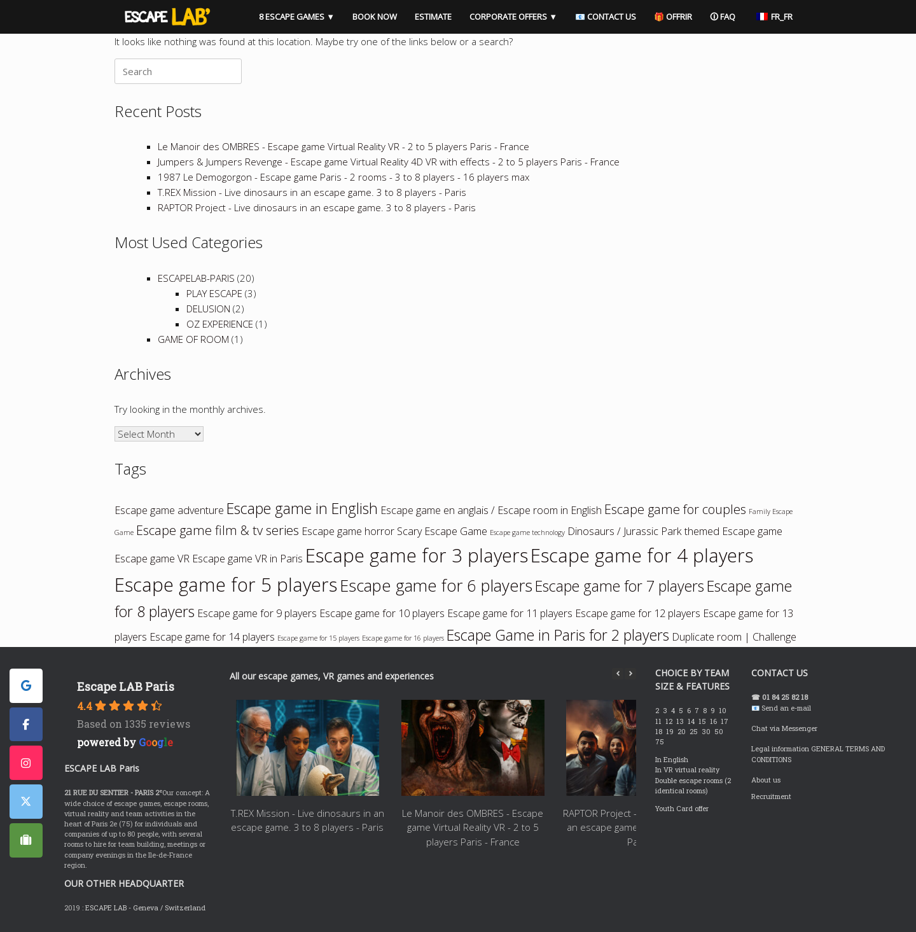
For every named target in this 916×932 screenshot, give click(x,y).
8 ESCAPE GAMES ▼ (297, 16)
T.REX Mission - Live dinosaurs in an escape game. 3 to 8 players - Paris (312, 192)
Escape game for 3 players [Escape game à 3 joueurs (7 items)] (416, 555)
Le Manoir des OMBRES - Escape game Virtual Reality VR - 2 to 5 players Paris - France (343, 146)
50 (719, 731)
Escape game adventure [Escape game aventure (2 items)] (169, 510)
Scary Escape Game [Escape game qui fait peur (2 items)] (442, 531)
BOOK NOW (374, 16)
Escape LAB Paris (125, 686)
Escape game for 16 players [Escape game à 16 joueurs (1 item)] (403, 638)
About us (766, 780)
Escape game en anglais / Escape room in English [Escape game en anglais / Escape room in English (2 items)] (491, 510)
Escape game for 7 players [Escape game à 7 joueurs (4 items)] (619, 586)
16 (714, 721)
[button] (630, 673)
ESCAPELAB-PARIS (196, 278)
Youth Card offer (682, 808)
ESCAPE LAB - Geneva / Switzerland (145, 907)
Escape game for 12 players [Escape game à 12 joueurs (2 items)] (637, 613)
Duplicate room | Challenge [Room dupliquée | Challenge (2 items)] (734, 637)
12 (669, 721)
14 (692, 721)
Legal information (780, 748)
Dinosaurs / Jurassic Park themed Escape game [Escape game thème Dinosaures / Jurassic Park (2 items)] (674, 531)
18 (659, 731)
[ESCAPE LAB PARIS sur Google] (26, 686)
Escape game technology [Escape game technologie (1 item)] (527, 532)
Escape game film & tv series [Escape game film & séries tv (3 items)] (217, 530)
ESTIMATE (433, 16)
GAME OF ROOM (193, 339)
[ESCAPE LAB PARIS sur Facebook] (26, 724)
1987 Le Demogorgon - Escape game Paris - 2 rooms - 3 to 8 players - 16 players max (343, 176)
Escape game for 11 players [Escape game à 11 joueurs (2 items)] (509, 613)
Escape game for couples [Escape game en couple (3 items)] (675, 509)
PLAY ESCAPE (214, 293)
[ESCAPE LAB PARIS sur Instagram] (26, 763)
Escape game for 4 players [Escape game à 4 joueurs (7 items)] (642, 555)
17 (725, 721)
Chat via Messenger (784, 728)
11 (659, 721)
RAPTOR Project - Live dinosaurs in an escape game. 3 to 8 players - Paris (317, 207)
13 (681, 721)
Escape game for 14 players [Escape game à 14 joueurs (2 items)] (212, 637)
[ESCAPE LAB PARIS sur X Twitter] (26, 801)
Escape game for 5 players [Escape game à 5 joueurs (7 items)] (225, 584)
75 (660, 741)
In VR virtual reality (687, 769)
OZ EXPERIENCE (219, 323)
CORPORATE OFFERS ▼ (513, 16)
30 (707, 731)
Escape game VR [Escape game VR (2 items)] (152, 559)
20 (682, 731)
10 (723, 710)
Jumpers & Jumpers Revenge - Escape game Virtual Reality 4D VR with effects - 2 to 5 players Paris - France (389, 161)
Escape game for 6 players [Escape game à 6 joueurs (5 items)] (436, 585)
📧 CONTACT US (605, 16)
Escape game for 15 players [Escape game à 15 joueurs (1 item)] (318, 638)
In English (671, 759)
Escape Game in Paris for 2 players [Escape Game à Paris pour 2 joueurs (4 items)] (558, 635)
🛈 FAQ (722, 16)
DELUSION (208, 308)
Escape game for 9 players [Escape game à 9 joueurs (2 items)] (257, 613)
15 (703, 721)
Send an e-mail (786, 708)
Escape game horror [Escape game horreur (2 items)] (348, 531)
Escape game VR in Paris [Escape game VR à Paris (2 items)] (247, 559)
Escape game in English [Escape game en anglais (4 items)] (302, 508)
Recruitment (771, 796)
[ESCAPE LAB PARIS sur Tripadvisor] (26, 840)
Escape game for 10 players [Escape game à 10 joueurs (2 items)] (382, 613)
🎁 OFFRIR (673, 16)
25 (695, 731)
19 (671, 731)
